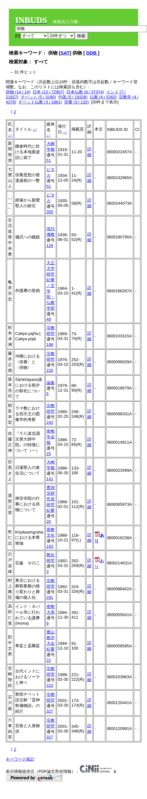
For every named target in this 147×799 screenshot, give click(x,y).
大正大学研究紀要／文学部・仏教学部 (50, 285)
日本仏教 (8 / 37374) (85, 92)
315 (49, 685)
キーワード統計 (20, 759)
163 (49, 546)
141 (49, 478)
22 (48, 660)
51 (48, 160)
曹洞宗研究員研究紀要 (50, 499)
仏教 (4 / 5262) (103, 97)
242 (49, 422)
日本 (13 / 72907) (48, 92)
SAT (65, 52)
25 (48, 453)
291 (49, 597)
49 (48, 319)
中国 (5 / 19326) (73, 97)
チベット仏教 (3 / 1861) (40, 102)
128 (49, 245)
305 (49, 211)
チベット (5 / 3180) (38, 97)
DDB (92, 52)
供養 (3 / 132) (76, 102)
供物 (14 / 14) (18, 92)
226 (49, 370)
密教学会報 (50, 437)
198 (49, 344)
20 (48, 521)
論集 (50, 382)
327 (49, 711)
